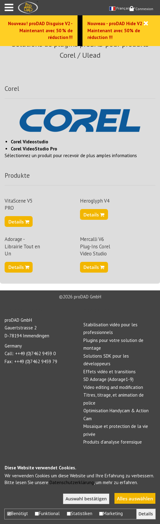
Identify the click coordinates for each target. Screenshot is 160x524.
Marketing (111, 513)
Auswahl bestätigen (86, 499)
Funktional (47, 513)
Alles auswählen (135, 498)
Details (18, 222)
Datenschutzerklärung (72, 482)
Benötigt (17, 513)
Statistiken (79, 513)
